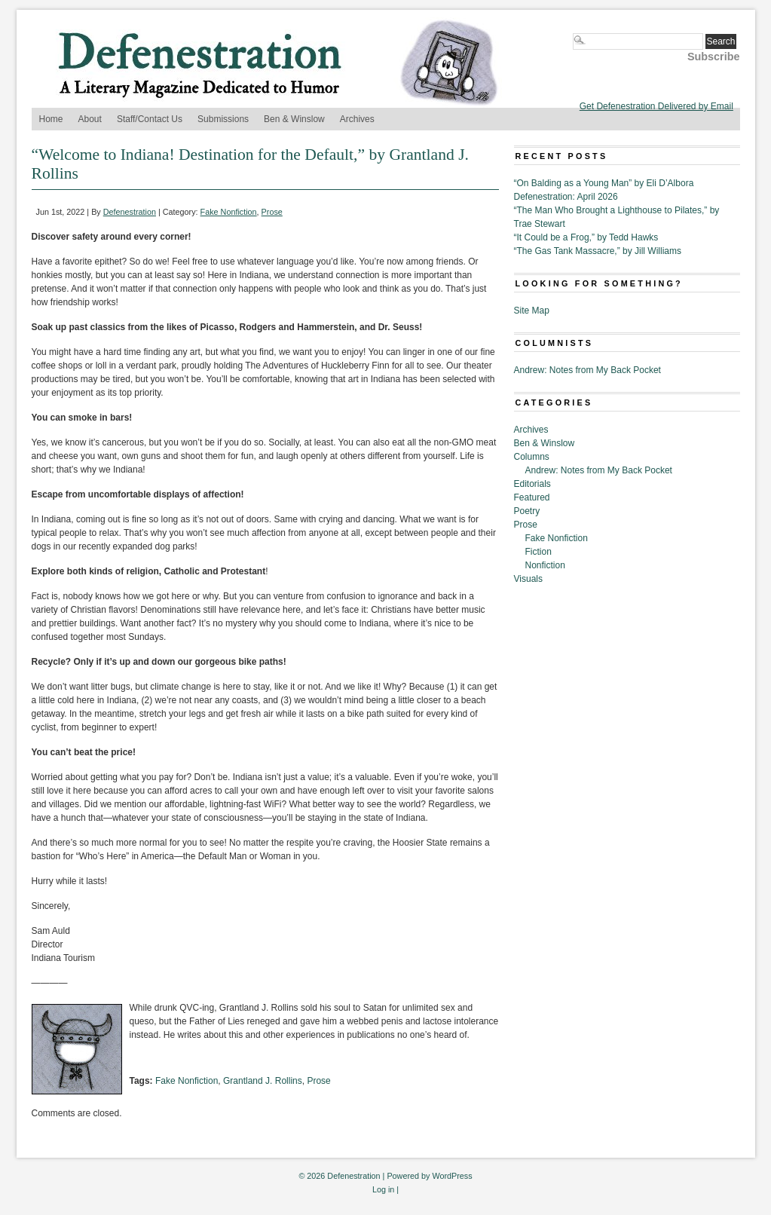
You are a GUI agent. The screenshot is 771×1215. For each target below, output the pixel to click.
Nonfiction (545, 565)
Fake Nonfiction (228, 211)
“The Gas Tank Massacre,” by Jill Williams (598, 251)
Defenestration (129, 211)
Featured (532, 497)
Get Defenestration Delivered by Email (656, 106)
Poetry (527, 511)
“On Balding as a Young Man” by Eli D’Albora (604, 183)
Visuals (528, 579)
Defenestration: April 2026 (566, 196)
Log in (383, 1189)
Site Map (531, 310)
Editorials (532, 484)
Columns (531, 456)
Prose (272, 211)
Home (51, 119)
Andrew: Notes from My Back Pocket (587, 370)
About (90, 119)
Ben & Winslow (294, 119)
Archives (357, 119)
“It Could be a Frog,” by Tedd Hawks (586, 237)
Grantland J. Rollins (262, 1081)
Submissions (223, 119)
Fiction (538, 551)
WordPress (452, 1175)
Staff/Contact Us (149, 119)
